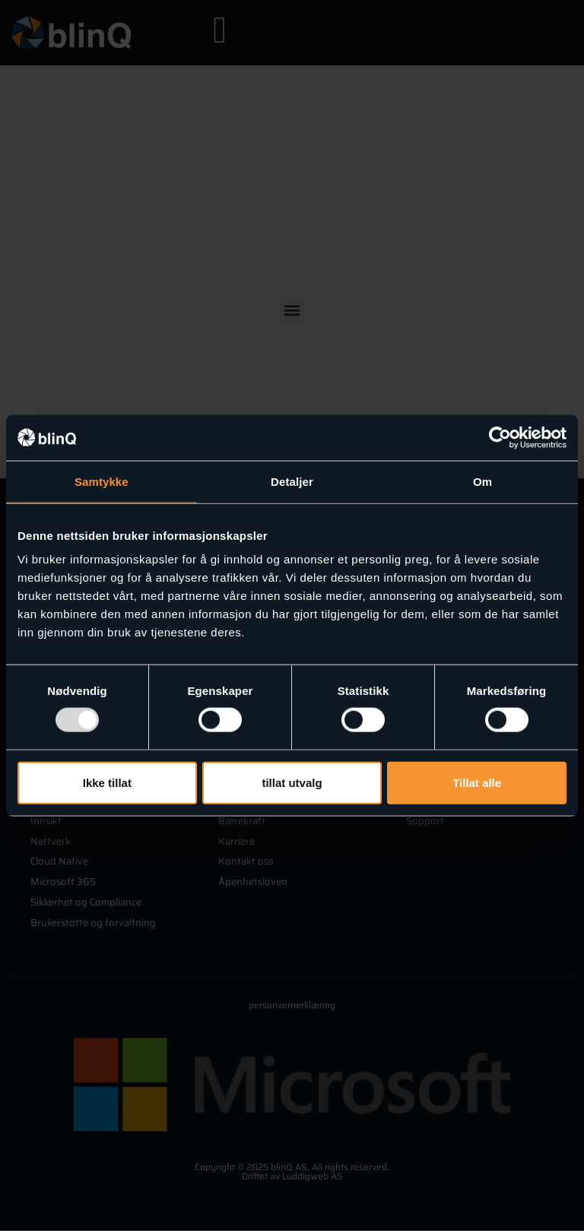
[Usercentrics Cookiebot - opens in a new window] (500, 437)
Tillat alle (476, 782)
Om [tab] (482, 480)
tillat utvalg (292, 782)
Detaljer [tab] (292, 480)
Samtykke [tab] (102, 480)
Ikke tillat (107, 782)
